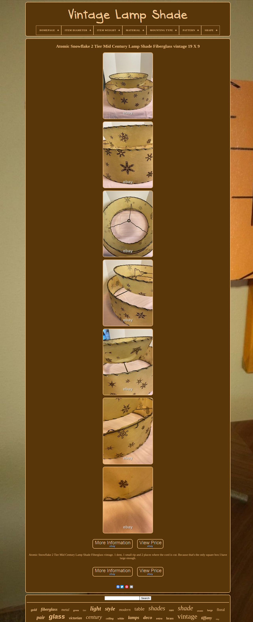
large (210, 610)
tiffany (206, 618)
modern (124, 610)
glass (57, 616)
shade (185, 608)
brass (169, 618)
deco (147, 617)
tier (84, 610)
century (94, 617)
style (110, 609)
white (121, 618)
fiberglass (49, 609)
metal (65, 610)
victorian (75, 618)
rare (171, 610)
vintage (187, 616)
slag (217, 619)
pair (41, 617)
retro (159, 618)
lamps (133, 617)
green (76, 610)
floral (221, 610)
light (95, 608)
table (140, 609)
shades (156, 608)
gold (34, 610)
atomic (200, 611)
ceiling (110, 618)
